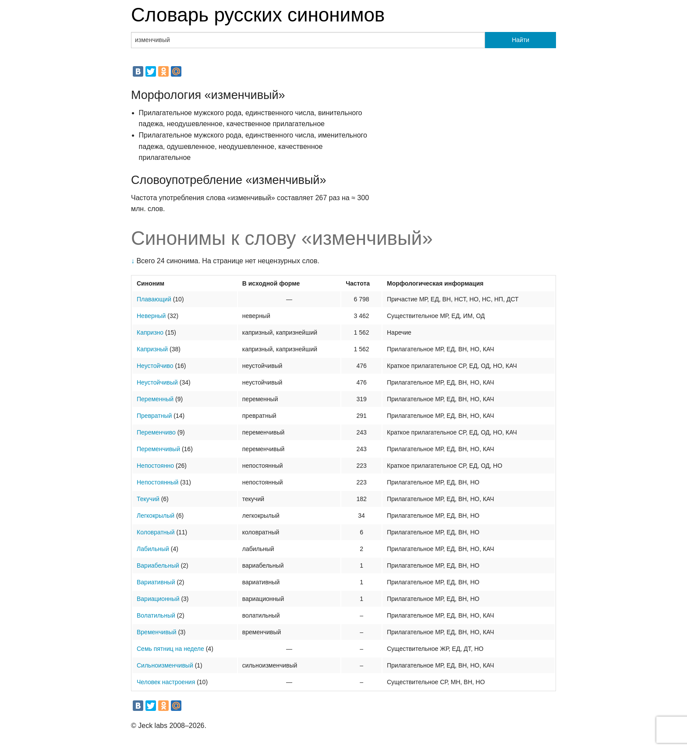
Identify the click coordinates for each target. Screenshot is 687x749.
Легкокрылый (155, 515)
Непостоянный (157, 482)
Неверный (151, 315)
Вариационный (158, 598)
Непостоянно (155, 465)
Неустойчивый (157, 382)
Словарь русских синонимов (258, 14)
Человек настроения (166, 681)
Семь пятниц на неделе (170, 648)
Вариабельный (158, 565)
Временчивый (157, 632)
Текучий (148, 498)
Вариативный (156, 582)
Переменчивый (158, 448)
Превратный (154, 415)
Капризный (152, 349)
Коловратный (155, 532)
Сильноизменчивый (165, 665)
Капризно (150, 332)
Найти (520, 39)
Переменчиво (156, 432)
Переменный (155, 399)
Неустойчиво (155, 365)
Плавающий (154, 299)
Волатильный (156, 615)
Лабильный (153, 548)
